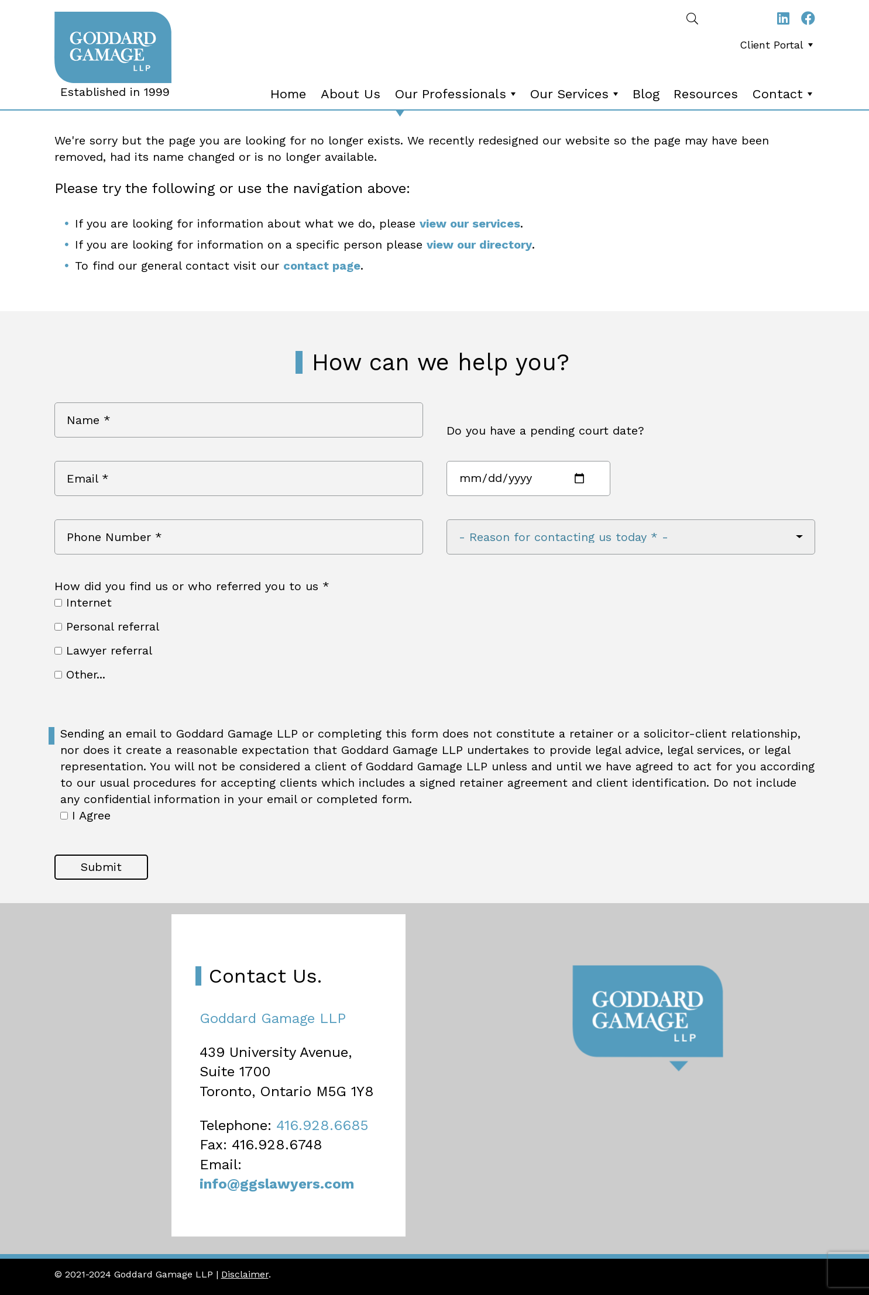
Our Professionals (456, 94)
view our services (470, 223)
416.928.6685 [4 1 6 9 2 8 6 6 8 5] (322, 1125)
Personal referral (106, 626)
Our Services (575, 94)
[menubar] (774, 48)
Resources (706, 94)
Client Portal (777, 45)
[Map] (434, 1078)
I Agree (85, 815)
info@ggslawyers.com (277, 1184)
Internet (83, 602)
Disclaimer (245, 1274)
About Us (350, 94)
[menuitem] (776, 45)
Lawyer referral (103, 650)
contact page (321, 266)
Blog (646, 94)
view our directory (479, 244)
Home (288, 94)
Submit (101, 867)
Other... (79, 674)
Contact (784, 94)
